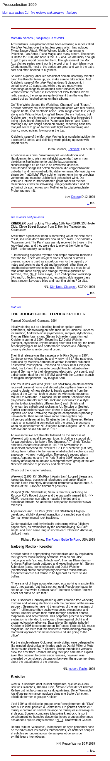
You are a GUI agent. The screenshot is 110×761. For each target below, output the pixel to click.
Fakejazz (73, 149)
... (88, 203)
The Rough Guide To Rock (63, 539)
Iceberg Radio (78, 668)
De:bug (76, 196)
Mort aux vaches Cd (15, 12)
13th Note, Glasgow (63, 286)
